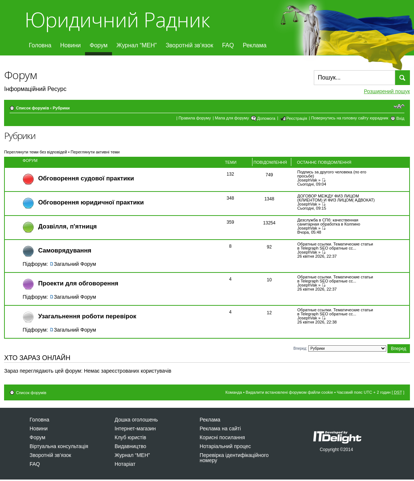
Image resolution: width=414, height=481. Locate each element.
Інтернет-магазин (135, 428)
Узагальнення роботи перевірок (87, 316)
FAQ (228, 45)
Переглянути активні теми (95, 152)
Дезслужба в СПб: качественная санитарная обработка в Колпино (328, 222)
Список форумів (32, 108)
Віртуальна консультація (59, 446)
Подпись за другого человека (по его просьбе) (331, 174)
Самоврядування (64, 250)
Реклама (255, 45)
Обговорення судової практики (86, 178)
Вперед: (300, 348)
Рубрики (60, 108)
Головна (40, 45)
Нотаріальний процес (225, 446)
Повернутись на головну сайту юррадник (349, 118)
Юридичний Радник (117, 19)
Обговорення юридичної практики (91, 202)
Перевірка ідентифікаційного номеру (234, 457)
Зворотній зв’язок (189, 45)
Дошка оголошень (136, 420)
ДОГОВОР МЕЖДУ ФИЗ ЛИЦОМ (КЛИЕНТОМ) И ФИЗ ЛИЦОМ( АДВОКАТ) (335, 198)
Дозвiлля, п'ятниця (67, 226)
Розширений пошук (387, 91)
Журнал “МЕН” (136, 45)
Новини (70, 45)
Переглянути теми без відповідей (35, 152)
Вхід (400, 118)
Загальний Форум (75, 264)
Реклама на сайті (220, 428)
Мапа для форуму (232, 118)
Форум (98, 45)
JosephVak (307, 180)
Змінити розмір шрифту (399, 106)
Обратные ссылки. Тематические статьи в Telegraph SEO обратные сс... (335, 246)
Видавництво (130, 446)
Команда (233, 392)
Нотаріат (125, 464)
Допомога (266, 118)
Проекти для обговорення (78, 283)
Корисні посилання (222, 437)
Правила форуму (195, 118)
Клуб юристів (130, 437)
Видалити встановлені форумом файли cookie (289, 392)
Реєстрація (296, 118)
